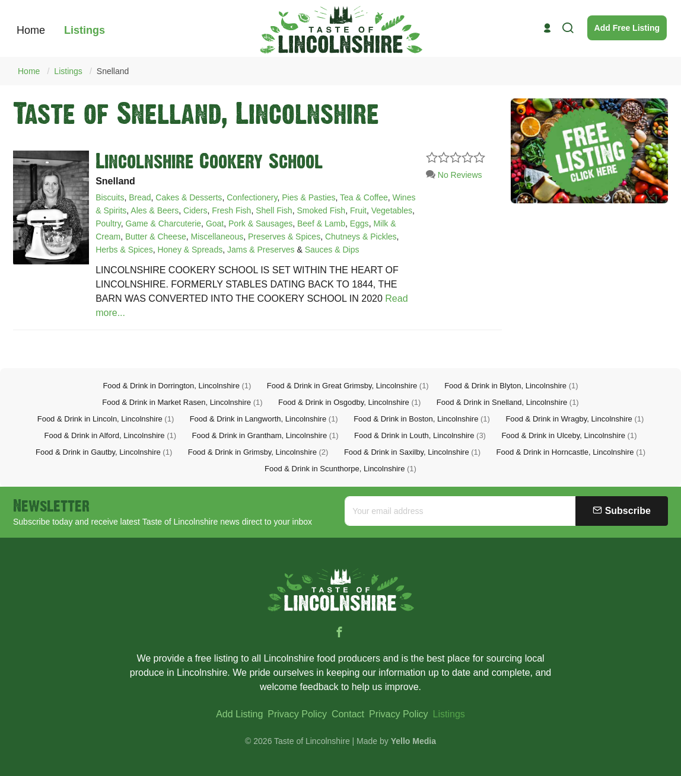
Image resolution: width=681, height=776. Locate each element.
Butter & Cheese (155, 236)
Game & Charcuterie (164, 223)
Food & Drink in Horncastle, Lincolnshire (571, 452)
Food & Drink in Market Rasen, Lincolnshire (182, 402)
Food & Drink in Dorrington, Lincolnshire (177, 385)
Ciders (195, 210)
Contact (348, 714)
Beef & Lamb (321, 223)
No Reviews (454, 175)
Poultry (108, 223)
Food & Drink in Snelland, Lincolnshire (508, 402)
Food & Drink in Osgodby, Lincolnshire (349, 402)
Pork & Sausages (260, 223)
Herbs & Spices (124, 249)
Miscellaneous (216, 236)
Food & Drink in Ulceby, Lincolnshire (569, 435)
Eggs (359, 223)
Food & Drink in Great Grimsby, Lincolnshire (348, 385)
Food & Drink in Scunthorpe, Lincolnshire (340, 468)
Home (29, 71)
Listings (68, 71)
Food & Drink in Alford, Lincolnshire (110, 435)
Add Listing (239, 714)
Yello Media (413, 741)
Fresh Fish (231, 210)
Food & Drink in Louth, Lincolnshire (420, 435)
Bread (140, 197)
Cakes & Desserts (188, 197)
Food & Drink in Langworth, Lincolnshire (264, 418)
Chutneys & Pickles (361, 236)
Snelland (113, 71)
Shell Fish (274, 210)
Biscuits (110, 197)
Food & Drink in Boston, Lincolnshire (422, 418)
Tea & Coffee (364, 197)
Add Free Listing (627, 28)
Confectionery (252, 197)
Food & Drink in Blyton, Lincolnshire (511, 385)
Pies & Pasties (308, 197)
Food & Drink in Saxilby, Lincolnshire (412, 452)
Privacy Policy (297, 714)
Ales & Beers (155, 210)
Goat (215, 223)
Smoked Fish (321, 210)
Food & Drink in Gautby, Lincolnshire (104, 452)
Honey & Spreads (189, 249)
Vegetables (391, 210)
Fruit (358, 210)
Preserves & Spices (284, 236)
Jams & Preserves (261, 249)
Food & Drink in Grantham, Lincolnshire (265, 435)
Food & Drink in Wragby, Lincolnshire (574, 418)
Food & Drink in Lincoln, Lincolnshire (105, 418)
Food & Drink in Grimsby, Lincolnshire (258, 452)
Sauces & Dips (332, 249)
